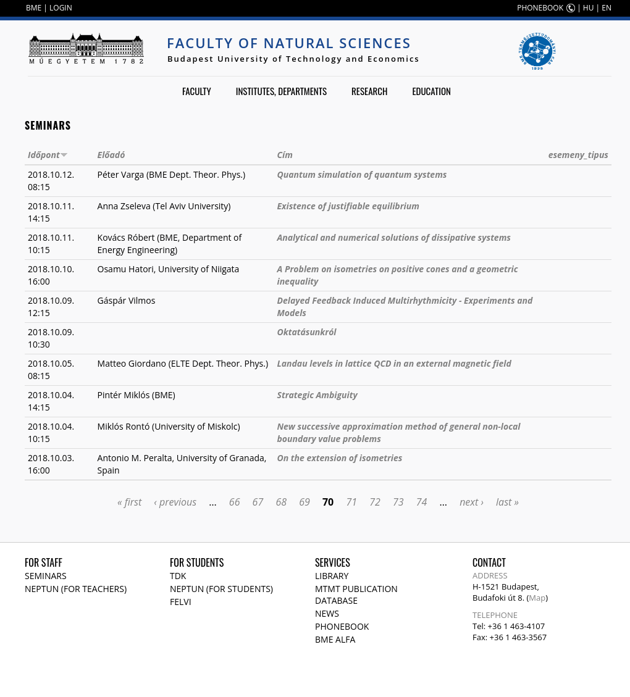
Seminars (46, 576)
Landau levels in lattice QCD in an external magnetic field (394, 363)
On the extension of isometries (340, 458)
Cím (285, 155)
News (327, 613)
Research (369, 91)
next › (472, 502)
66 (234, 502)
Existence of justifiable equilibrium (348, 206)
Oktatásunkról (307, 332)
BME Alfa (335, 639)
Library (331, 576)
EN (606, 7)
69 (304, 502)
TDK (178, 576)
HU (588, 7)
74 (421, 502)
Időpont (48, 155)
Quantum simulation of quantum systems (362, 174)
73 (398, 502)
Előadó (111, 155)
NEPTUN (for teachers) (76, 589)
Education (431, 91)
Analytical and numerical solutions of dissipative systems (394, 237)
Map (537, 597)
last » (507, 502)
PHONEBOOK (540, 7)
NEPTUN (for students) (221, 589)
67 (258, 502)
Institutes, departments (281, 91)
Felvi (180, 601)
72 (374, 502)
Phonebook (342, 626)
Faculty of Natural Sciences (289, 42)
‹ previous (175, 502)
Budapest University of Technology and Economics (293, 58)
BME (33, 7)
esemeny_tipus (578, 155)
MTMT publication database (356, 594)
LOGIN (60, 7)
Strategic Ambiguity (317, 395)
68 (281, 502)
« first (129, 502)
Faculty (196, 91)
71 (351, 502)
